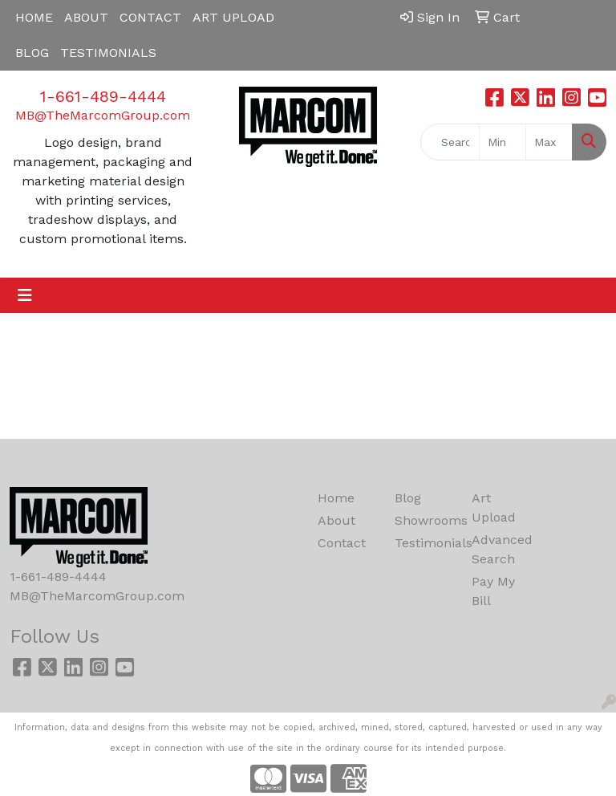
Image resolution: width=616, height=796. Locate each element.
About (336, 520)
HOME (34, 17)
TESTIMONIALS (108, 52)
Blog (408, 498)
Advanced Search (500, 549)
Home (336, 498)
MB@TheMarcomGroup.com (102, 115)
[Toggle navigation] (25, 295)
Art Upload (494, 507)
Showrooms (423, 520)
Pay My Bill (493, 591)
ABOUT (86, 17)
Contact (342, 542)
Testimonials (423, 542)
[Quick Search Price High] (549, 142)
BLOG (32, 52)
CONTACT (150, 17)
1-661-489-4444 (103, 96)
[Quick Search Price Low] (502, 142)
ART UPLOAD (233, 17)
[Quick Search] (450, 142)
